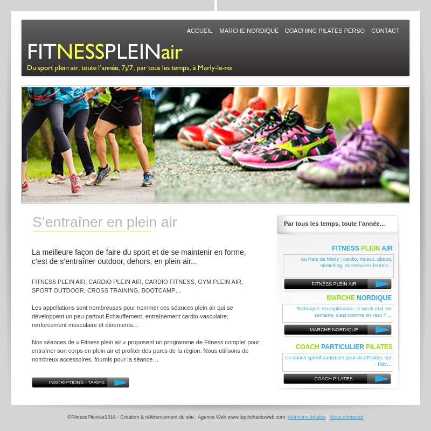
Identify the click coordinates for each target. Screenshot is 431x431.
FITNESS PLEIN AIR (58, 282)
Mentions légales (307, 417)
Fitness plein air (101, 342)
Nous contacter (347, 417)
